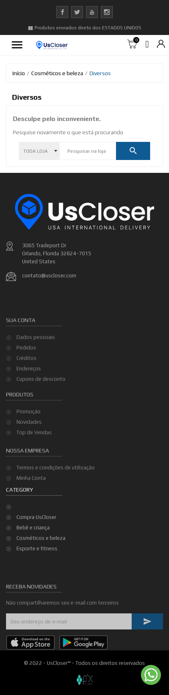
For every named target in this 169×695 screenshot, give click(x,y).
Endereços (28, 389)
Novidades (29, 436)
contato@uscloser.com (49, 276)
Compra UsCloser (36, 517)
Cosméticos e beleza (40, 538)
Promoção (28, 425)
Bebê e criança (33, 528)
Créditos (26, 378)
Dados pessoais (35, 358)
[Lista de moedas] (161, 44)
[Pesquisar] (87, 151)
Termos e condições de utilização (55, 479)
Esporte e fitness (36, 548)
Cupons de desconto (40, 399)
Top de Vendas (34, 446)
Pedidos (26, 368)
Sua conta (20, 340)
